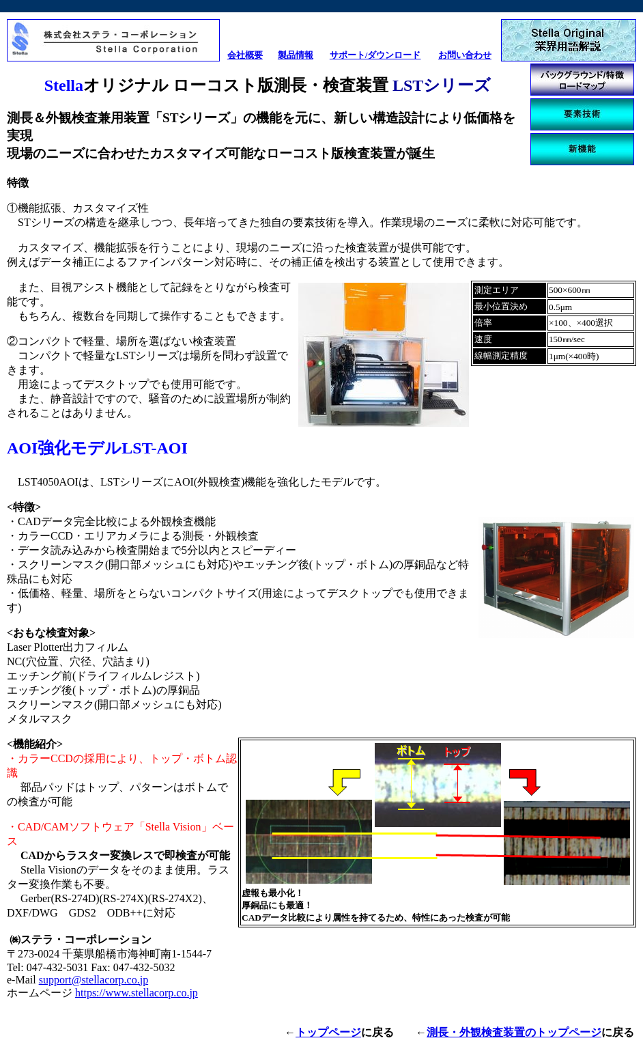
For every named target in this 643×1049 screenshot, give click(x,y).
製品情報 (295, 55)
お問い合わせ (464, 55)
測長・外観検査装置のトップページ (514, 1032)
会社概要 (245, 55)
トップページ (328, 1032)
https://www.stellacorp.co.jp (136, 992)
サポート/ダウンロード (375, 55)
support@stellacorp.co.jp (93, 979)
